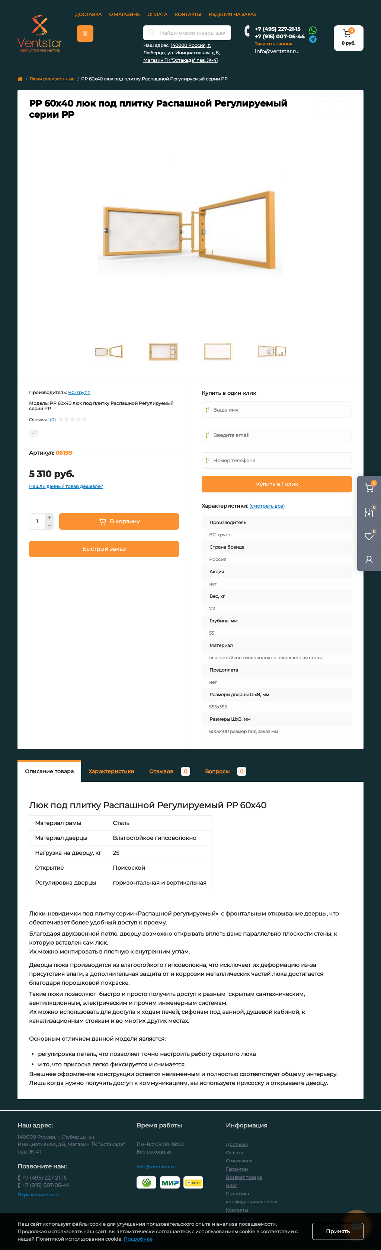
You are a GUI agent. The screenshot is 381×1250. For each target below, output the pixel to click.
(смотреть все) (267, 506)
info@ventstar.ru (276, 51)
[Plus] (49, 517)
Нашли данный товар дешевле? (66, 486)
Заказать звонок (273, 44)
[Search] (151, 32)
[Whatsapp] (312, 29)
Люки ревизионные (51, 79)
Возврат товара (244, 1177)
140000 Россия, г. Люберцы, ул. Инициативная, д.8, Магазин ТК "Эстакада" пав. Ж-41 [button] (181, 52)
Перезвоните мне (37, 1194)
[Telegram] (312, 38)
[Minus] (49, 526)
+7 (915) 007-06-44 (280, 36)
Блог (231, 1185)
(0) (53, 419)
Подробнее (138, 1239)
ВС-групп (79, 392)
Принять (338, 1231)
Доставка (88, 14)
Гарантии (237, 1169)
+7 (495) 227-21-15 (277, 29)
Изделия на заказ (232, 14)
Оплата (157, 14)
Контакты (188, 14)
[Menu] (85, 33)
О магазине (124, 14)
